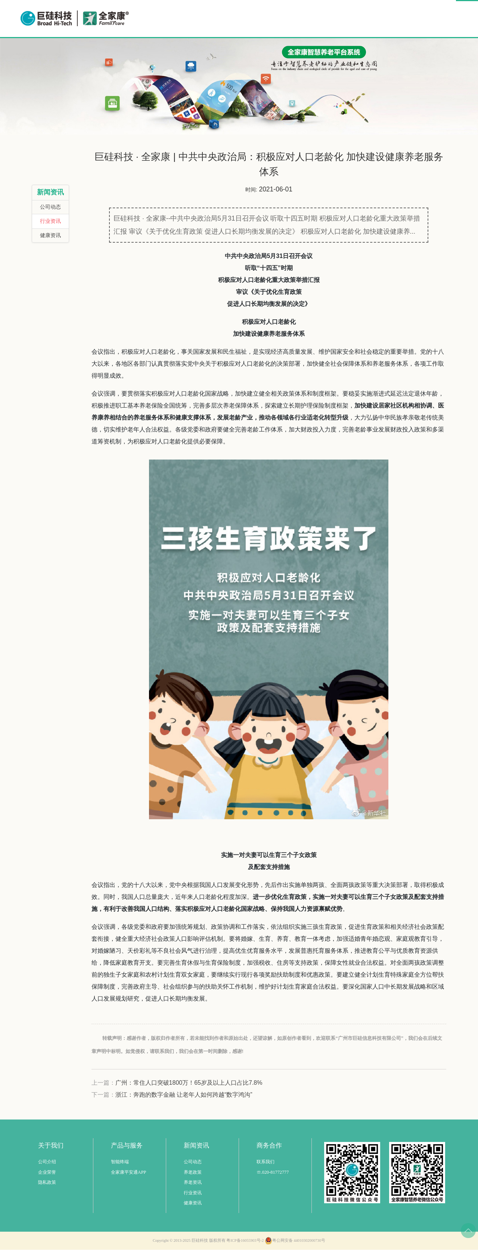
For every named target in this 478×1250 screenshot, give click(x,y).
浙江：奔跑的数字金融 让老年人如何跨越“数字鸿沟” (183, 1095)
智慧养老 (270, 18)
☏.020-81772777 (273, 1172)
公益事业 (354, 18)
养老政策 (193, 1172)
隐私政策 (47, 1182)
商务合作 (397, 18)
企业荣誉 (47, 1172)
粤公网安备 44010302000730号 (295, 1241)
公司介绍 (47, 1162)
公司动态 (50, 207)
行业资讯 (50, 221)
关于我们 (437, 18)
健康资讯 (50, 236)
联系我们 (265, 1162)
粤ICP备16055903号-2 (245, 1241)
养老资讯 (193, 1182)
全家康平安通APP (128, 1172)
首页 (236, 18)
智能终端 (120, 1162)
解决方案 (312, 18)
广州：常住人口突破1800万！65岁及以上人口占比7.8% (189, 1083)
